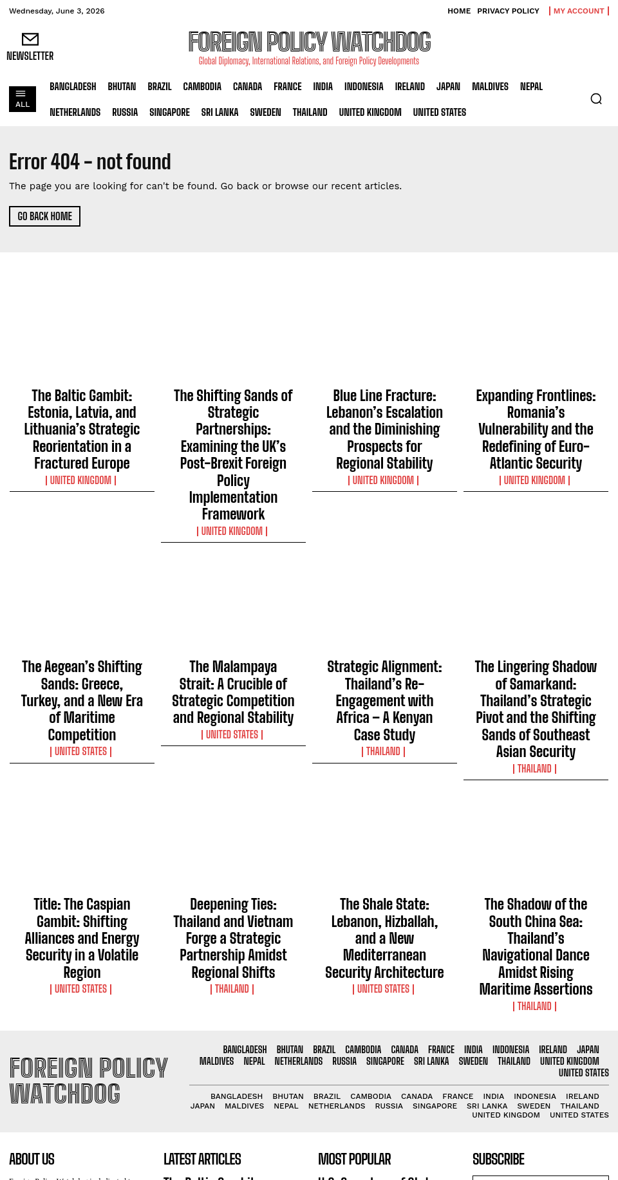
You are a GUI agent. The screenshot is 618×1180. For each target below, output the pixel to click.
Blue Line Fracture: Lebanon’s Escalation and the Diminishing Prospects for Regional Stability (384, 404)
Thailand (385, 610)
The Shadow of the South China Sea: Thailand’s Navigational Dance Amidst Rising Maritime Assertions (536, 772)
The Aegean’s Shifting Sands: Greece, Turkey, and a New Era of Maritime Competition (82, 585)
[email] (541, 981)
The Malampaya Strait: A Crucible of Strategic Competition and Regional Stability (233, 591)
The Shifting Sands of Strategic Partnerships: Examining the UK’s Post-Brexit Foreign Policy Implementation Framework (233, 410)
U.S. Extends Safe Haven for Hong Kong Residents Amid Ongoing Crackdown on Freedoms (380, 1099)
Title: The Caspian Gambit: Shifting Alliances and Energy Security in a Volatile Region (82, 766)
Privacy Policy (576, 1036)
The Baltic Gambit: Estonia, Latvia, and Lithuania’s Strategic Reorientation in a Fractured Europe (82, 410)
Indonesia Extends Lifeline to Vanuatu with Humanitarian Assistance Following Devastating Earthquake (381, 1049)
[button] (596, 98)
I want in (540, 1010)
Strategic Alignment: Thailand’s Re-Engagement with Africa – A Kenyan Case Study (384, 585)
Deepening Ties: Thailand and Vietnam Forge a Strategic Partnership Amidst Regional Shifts (233, 772)
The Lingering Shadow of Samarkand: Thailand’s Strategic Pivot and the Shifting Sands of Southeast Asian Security (536, 591)
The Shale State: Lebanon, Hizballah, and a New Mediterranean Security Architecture (384, 772)
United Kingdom (82, 440)
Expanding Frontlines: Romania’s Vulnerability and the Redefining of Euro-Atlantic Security (535, 404)
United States (82, 610)
